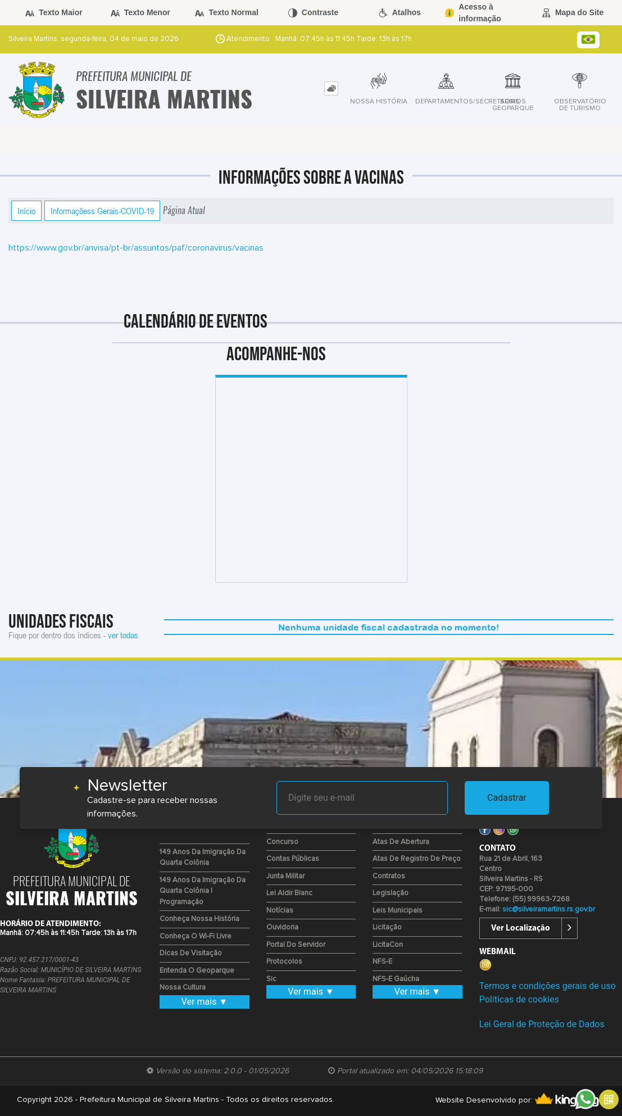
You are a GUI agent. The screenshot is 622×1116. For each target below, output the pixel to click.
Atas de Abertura (401, 842)
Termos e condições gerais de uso (547, 986)
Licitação (387, 927)
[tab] (331, 88)
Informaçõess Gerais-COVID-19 (102, 210)
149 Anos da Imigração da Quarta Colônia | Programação (203, 891)
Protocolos (284, 961)
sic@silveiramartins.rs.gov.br (548, 909)
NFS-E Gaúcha (396, 979)
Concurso (282, 842)
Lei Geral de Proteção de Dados (542, 1024)
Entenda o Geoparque (197, 970)
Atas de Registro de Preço (417, 859)
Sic (271, 979)
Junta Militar (285, 876)
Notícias (279, 910)
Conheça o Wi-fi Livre (195, 936)
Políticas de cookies (519, 999)
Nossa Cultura (183, 987)
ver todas (123, 635)
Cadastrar (506, 797)
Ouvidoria (282, 927)
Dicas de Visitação (191, 953)
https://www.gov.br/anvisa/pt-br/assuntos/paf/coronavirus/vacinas (136, 247)
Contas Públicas (292, 859)
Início (26, 210)
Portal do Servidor (295, 945)
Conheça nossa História (199, 919)
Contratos (389, 876)
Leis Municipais (398, 910)
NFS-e (382, 961)
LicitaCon (388, 945)
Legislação (390, 893)
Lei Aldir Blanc (289, 893)
